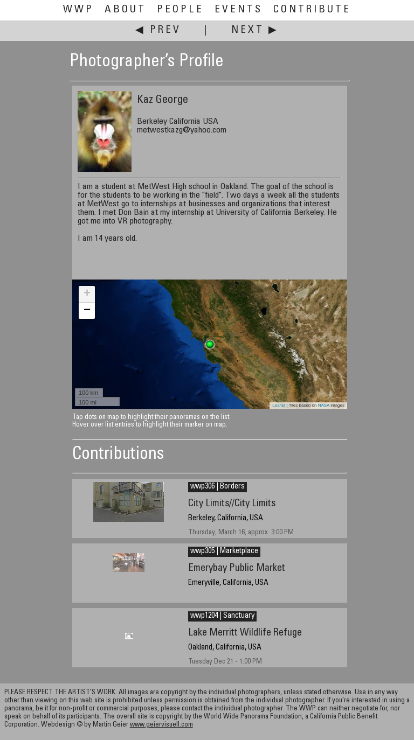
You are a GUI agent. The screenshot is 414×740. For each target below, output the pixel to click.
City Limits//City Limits (231, 504)
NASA (323, 405)
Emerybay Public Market (236, 568)
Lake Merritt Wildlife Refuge (245, 633)
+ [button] (87, 294)
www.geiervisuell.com (161, 725)
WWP (78, 10)
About (125, 10)
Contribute (312, 10)
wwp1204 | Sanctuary (222, 616)
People (180, 10)
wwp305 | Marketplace (224, 551)
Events (239, 10)
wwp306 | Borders (217, 487)
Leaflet (278, 405)
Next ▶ (255, 30)
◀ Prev (158, 30)
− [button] (87, 311)
